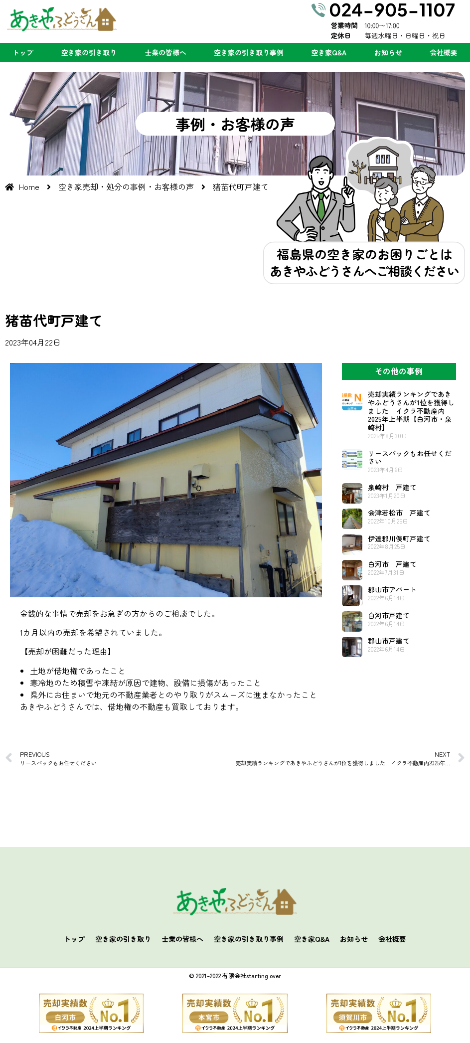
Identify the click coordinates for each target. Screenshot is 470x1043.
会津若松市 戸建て (399, 513)
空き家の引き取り (89, 52)
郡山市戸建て (389, 641)
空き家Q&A (328, 52)
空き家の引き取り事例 (249, 52)
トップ (22, 52)
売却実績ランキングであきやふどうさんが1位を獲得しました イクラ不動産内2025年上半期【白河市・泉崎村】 (411, 410)
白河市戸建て (389, 615)
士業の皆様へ (165, 52)
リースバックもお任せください (410, 457)
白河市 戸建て (392, 564)
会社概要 (444, 52)
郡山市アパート (392, 589)
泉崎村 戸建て (392, 487)
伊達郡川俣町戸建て (399, 538)
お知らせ (388, 52)
